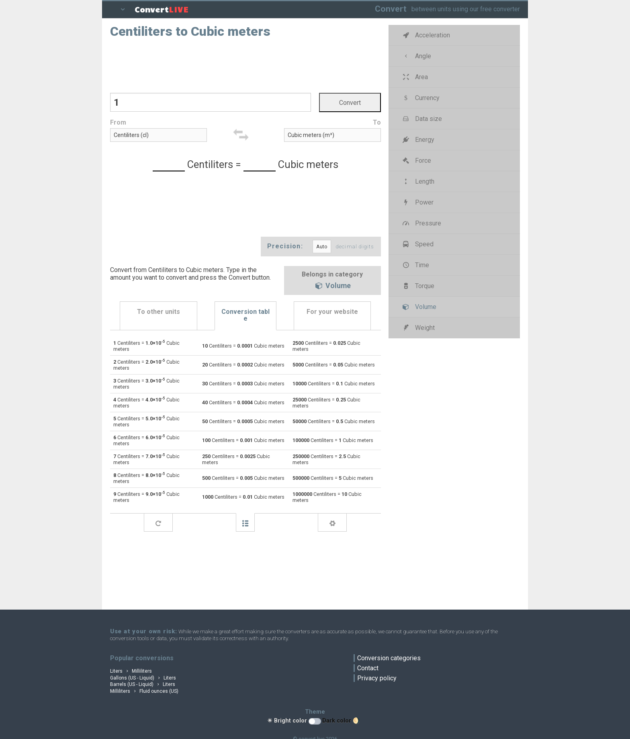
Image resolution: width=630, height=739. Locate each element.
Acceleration (425, 35)
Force (416, 160)
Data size (421, 119)
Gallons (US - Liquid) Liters (143, 678)
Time (415, 265)
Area (414, 77)
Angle (416, 56)
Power (417, 202)
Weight (418, 328)
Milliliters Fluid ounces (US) (144, 691)
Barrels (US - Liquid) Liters (142, 684)
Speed (417, 244)
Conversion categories (389, 658)
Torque (417, 286)
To (377, 122)
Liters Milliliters (131, 671)
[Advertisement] (245, 65)
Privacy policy (377, 678)
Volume (332, 286)
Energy (417, 139)
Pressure (421, 223)
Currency (420, 98)
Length (417, 181)
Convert (391, 9)
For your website (332, 311)
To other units (158, 311)
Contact (367, 668)
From (118, 122)
